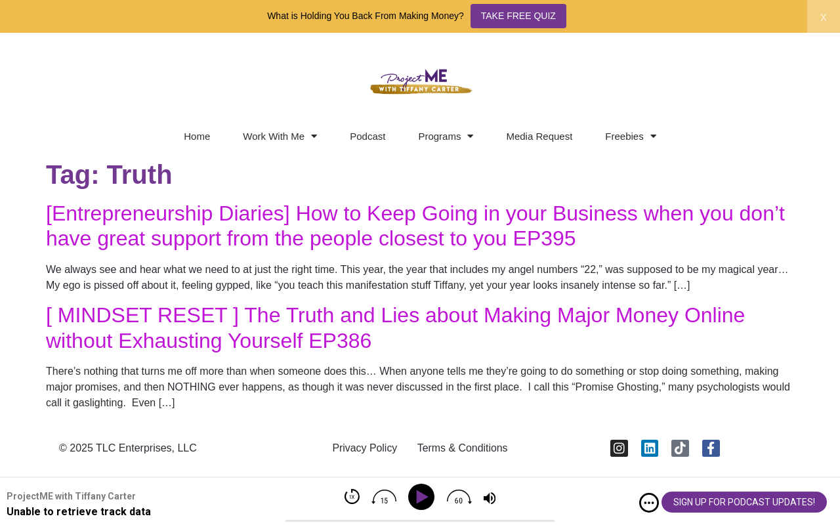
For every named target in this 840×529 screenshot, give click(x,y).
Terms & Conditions (463, 448)
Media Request (539, 136)
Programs (445, 136)
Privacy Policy (364, 448)
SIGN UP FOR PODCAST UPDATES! (744, 502)
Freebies (630, 136)
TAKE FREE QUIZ (518, 16)
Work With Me (280, 136)
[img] (649, 503)
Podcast (367, 136)
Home (197, 136)
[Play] (423, 497)
